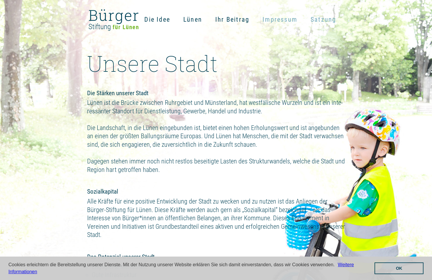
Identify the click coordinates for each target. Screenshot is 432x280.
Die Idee (157, 19)
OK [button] (399, 268)
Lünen (192, 19)
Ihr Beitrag (232, 19)
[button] (337, 265)
